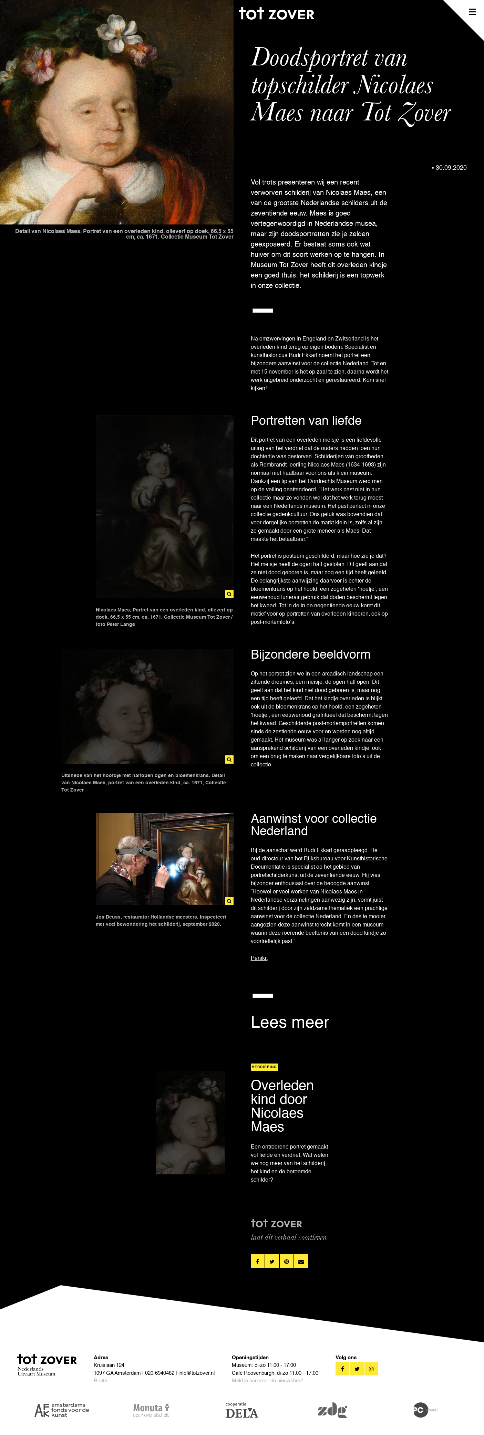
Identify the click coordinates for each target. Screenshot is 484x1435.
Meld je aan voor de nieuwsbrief (267, 1380)
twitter (272, 1261)
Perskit (259, 958)
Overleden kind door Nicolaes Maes (282, 1106)
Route (100, 1380)
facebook (258, 1261)
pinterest (287, 1261)
